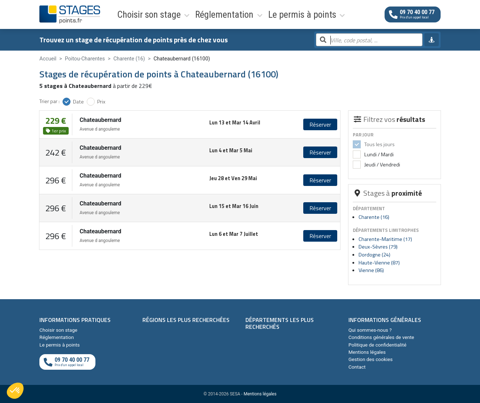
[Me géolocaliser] (431, 39)
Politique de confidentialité (377, 345)
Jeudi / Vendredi (381, 165)
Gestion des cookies (370, 359)
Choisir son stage (132, 14)
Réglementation (186, 14)
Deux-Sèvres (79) (378, 247)
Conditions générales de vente (381, 337)
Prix (101, 102)
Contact (357, 367)
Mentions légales (367, 352)
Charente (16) (374, 217)
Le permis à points (242, 14)
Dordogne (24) (374, 255)
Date (78, 102)
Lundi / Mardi (378, 154)
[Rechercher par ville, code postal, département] (369, 40)
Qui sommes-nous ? (370, 330)
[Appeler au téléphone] (413, 14)
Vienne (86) (371, 270)
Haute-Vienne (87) (379, 263)
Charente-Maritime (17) (385, 239)
